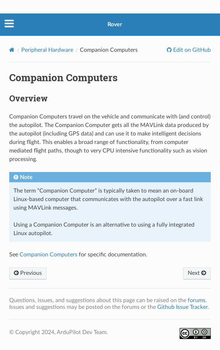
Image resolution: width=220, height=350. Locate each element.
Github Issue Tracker (182, 307)
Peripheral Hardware (47, 50)
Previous (28, 273)
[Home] (12, 50)
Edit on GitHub (191, 50)
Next (197, 273)
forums (196, 300)
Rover (115, 24)
